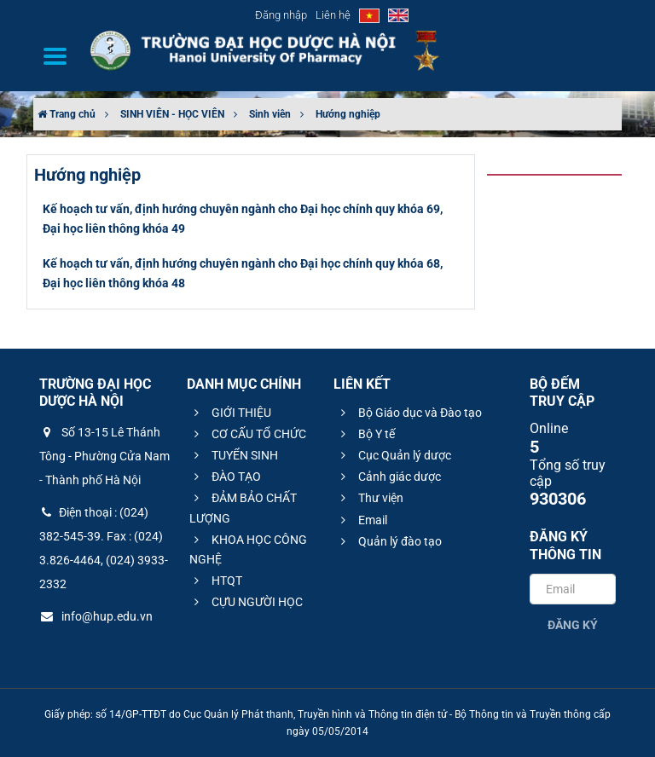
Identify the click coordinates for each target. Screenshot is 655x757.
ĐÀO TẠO (225, 476)
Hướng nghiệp (348, 114)
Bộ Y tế (365, 434)
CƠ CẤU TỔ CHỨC (247, 434)
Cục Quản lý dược (393, 455)
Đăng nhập (281, 15)
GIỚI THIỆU (230, 412)
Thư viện (369, 498)
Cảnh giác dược (388, 476)
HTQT (215, 580)
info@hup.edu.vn (96, 616)
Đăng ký (573, 625)
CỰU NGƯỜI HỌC (246, 602)
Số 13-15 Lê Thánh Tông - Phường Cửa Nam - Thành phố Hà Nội (104, 456)
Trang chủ (67, 114)
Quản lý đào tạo (389, 541)
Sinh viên (270, 114)
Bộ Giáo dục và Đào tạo (409, 412)
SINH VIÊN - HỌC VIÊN (172, 114)
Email (361, 520)
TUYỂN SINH (233, 455)
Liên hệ (333, 15)
